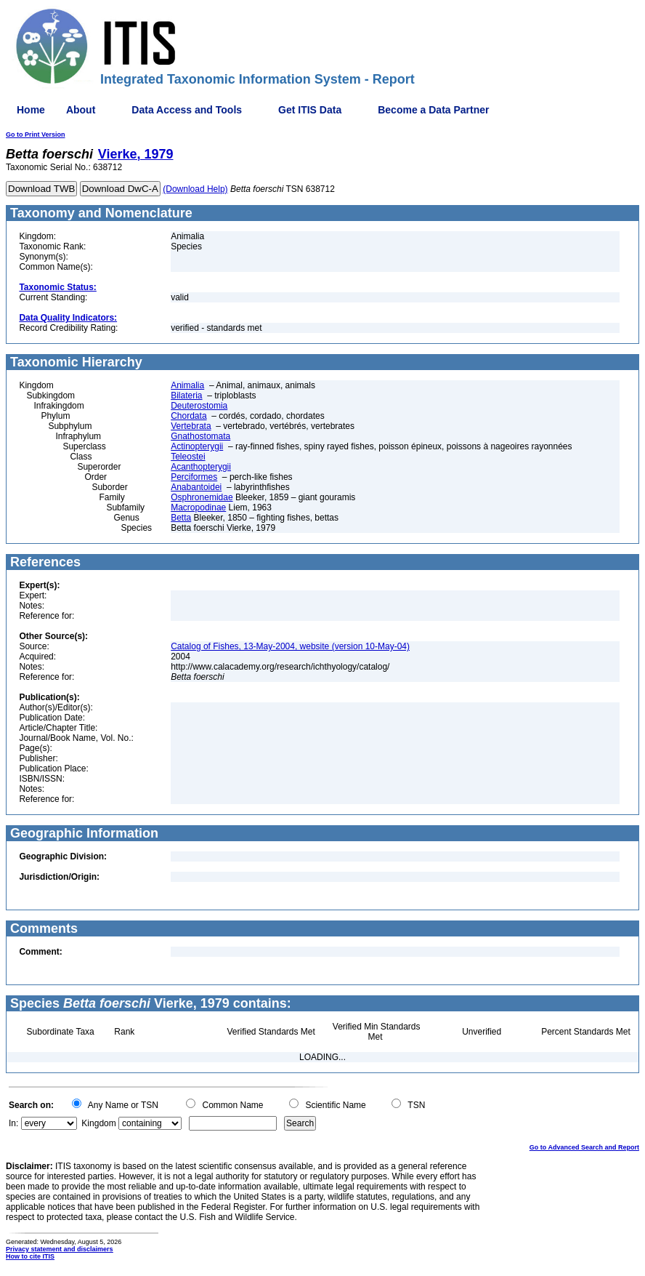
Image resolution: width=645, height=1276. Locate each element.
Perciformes (194, 477)
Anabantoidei (196, 487)
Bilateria (186, 395)
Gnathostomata (200, 436)
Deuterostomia (199, 406)
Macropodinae (198, 507)
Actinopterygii (197, 446)
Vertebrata (191, 426)
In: (13, 1123)
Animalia (187, 385)
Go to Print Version (35, 134)
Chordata (188, 416)
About (80, 110)
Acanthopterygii (201, 467)
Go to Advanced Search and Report (584, 1147)
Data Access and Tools (186, 110)
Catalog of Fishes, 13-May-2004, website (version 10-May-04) (290, 646)
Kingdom (98, 1123)
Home (31, 110)
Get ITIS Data (309, 110)
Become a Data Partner (433, 110)
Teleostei (188, 457)
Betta (181, 518)
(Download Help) (195, 189)
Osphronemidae (201, 497)
